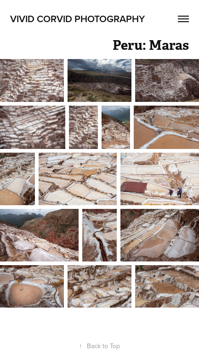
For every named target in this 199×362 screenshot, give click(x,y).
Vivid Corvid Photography (77, 18)
